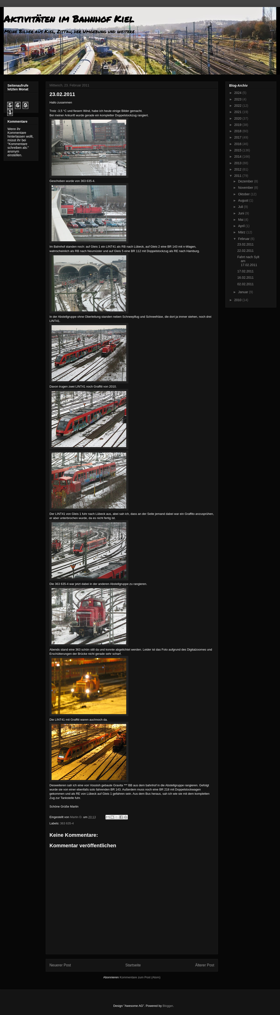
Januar (243, 292)
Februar (244, 239)
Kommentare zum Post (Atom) (140, 977)
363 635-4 (67, 823)
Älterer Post (204, 965)
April (241, 226)
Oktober (244, 194)
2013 (238, 163)
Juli (241, 207)
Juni (241, 213)
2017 (238, 137)
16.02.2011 (245, 277)
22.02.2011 (245, 251)
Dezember (246, 181)
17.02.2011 (245, 271)
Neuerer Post (60, 965)
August (243, 200)
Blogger (168, 1006)
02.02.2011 (245, 284)
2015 (238, 150)
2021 (238, 112)
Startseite (133, 965)
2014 (238, 156)
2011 (238, 176)
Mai (241, 219)
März (242, 232)
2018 (238, 131)
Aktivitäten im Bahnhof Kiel (69, 18)
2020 (238, 118)
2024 (238, 93)
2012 (238, 169)
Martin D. (76, 817)
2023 (238, 99)
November (246, 187)
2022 (238, 105)
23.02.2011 (245, 244)
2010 (238, 300)
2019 (238, 125)
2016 (238, 144)
